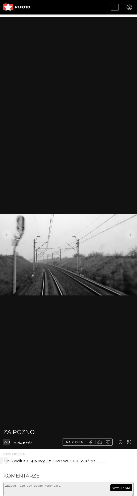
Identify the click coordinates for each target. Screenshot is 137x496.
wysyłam (121, 488)
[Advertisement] (68, 48)
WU (7, 442)
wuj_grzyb (22, 442)
